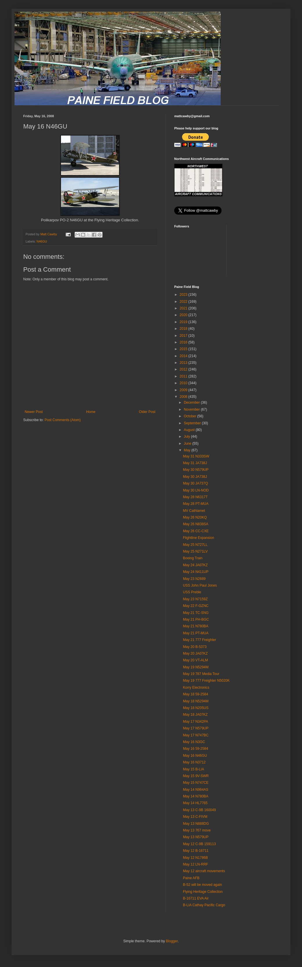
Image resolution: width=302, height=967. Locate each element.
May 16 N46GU (195, 756)
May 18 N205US (195, 708)
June (188, 443)
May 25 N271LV (195, 551)
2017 (184, 336)
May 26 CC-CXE (196, 531)
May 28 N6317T (195, 497)
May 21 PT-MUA (195, 633)
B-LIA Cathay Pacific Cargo (204, 905)
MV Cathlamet (194, 511)
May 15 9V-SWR (196, 776)
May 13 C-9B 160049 (199, 810)
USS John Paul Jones (200, 585)
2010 (184, 383)
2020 (184, 315)
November (192, 409)
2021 (184, 308)
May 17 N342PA (195, 722)
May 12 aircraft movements (204, 871)
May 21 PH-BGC (196, 619)
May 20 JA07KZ (195, 653)
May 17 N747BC (195, 735)
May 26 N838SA (195, 524)
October (190, 416)
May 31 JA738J (195, 463)
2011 (184, 376)
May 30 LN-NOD (196, 490)
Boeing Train (192, 558)
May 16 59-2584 (195, 749)
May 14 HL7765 (195, 803)
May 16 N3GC (194, 742)
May (187, 450)
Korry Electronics (196, 687)
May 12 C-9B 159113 (199, 844)
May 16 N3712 (194, 762)
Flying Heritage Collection (203, 892)
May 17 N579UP (195, 728)
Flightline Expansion (198, 538)
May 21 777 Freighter (199, 640)
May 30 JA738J (195, 477)
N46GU (42, 241)
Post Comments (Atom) (62, 420)
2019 (184, 322)
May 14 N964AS (195, 790)
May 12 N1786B (195, 858)
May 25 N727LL (195, 545)
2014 (184, 356)
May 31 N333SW (196, 456)
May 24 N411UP (195, 572)
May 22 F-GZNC (195, 606)
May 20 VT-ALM (195, 660)
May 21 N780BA (195, 626)
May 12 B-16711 (195, 851)
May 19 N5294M (195, 667)
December (192, 402)
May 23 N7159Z (195, 599)
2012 (184, 369)
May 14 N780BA (195, 796)
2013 (184, 363)
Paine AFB (191, 878)
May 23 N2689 (194, 579)
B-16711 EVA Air (196, 898)
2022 (184, 302)
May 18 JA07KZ (195, 715)
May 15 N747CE (195, 783)
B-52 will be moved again (202, 885)
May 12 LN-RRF (195, 864)
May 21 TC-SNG (195, 613)
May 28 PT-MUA (195, 504)
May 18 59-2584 (195, 694)
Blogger (172, 941)
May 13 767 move (197, 830)
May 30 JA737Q (195, 483)
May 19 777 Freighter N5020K (206, 680)
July (187, 436)
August (190, 430)
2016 (184, 342)
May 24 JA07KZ (195, 565)
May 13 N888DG (196, 824)
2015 (184, 349)
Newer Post (34, 412)
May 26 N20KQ (195, 517)
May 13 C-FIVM (195, 817)
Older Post (147, 412)
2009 (184, 390)
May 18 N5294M (195, 701)
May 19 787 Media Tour (201, 674)
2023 (184, 295)
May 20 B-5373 (194, 647)
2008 (184, 397)
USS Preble (192, 592)
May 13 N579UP (195, 837)
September (193, 423)
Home (91, 412)
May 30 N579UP (195, 470)
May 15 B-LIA (193, 769)
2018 (184, 329)
